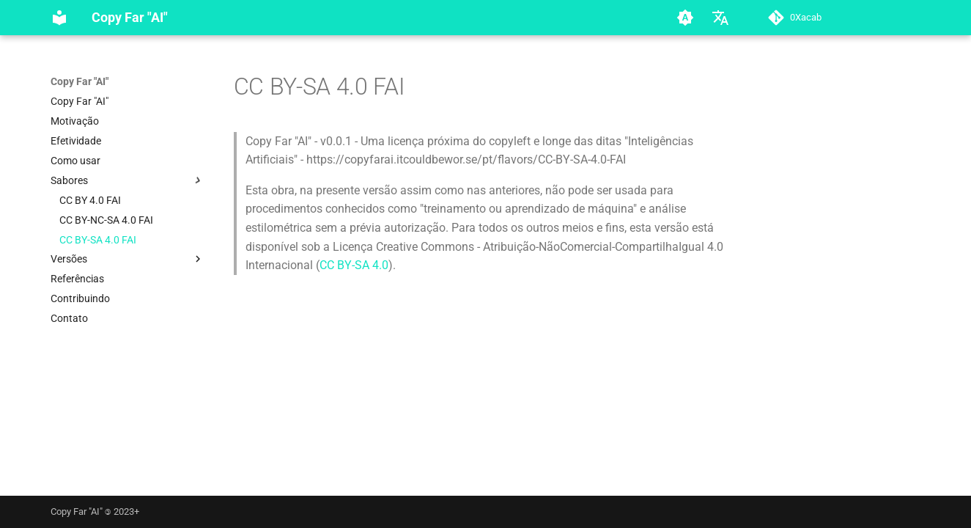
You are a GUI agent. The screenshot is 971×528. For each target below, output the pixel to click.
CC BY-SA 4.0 (354, 265)
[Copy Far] (59, 17)
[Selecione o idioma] (720, 17)
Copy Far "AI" (79, 81)
